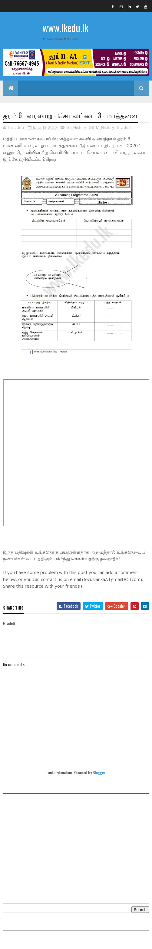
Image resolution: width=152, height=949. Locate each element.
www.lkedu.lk (65, 27)
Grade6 (124, 127)
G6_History (76, 127)
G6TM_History (101, 127)
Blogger (99, 772)
